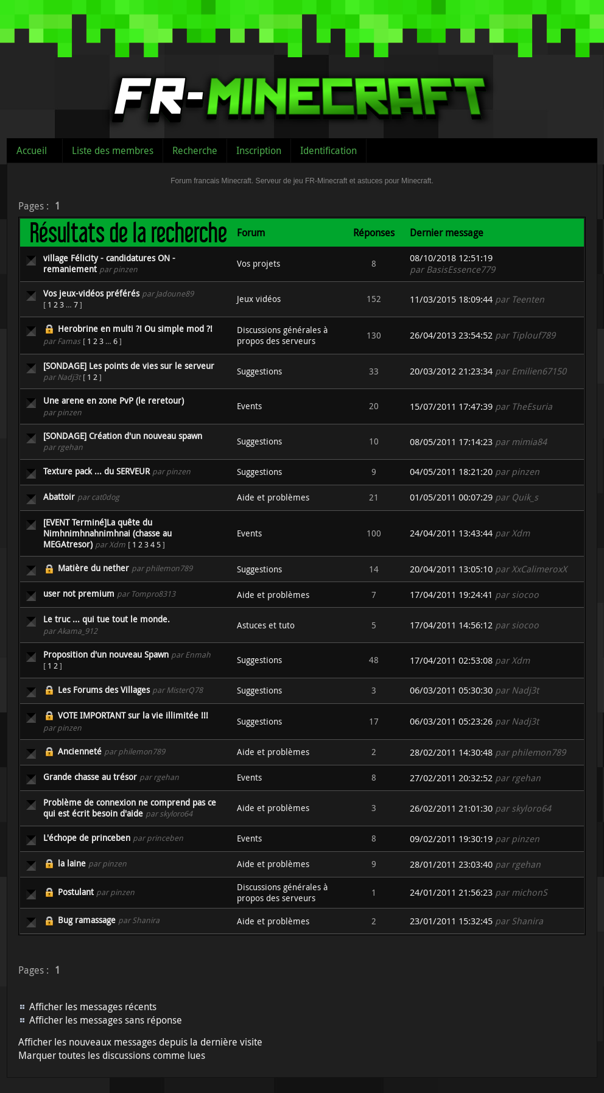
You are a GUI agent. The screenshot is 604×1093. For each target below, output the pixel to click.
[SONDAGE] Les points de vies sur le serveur (128, 365)
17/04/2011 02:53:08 (451, 660)
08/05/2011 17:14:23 (451, 442)
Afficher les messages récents (92, 1006)
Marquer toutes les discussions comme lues (111, 1055)
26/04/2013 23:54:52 (451, 335)
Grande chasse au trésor (90, 776)
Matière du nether (93, 568)
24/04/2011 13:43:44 (451, 533)
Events (249, 406)
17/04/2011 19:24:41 (451, 594)
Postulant (76, 892)
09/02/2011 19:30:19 (451, 839)
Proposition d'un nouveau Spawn (106, 654)
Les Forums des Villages (104, 689)
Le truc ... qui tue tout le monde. (106, 619)
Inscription (258, 150)
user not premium (78, 593)
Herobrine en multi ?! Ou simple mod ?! (135, 328)
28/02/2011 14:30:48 (451, 752)
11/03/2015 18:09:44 (451, 299)
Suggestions (259, 371)
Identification (328, 150)
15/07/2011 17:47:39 (451, 406)
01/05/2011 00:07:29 (451, 497)
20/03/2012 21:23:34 (451, 371)
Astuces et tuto (266, 625)
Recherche (194, 150)
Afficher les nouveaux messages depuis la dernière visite (140, 1042)
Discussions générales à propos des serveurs (282, 335)
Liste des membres (112, 150)
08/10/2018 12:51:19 (451, 258)
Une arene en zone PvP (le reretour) (113, 400)
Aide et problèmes (273, 497)
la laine (72, 863)
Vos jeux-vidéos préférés (91, 293)
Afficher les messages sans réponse (105, 1020)
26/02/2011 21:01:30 (451, 808)
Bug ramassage (87, 920)
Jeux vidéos (259, 298)
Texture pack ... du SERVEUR (96, 471)
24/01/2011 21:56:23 (451, 892)
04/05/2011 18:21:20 (451, 471)
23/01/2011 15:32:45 (451, 921)
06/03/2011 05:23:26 (451, 721)
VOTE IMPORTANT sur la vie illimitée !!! (133, 715)
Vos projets (258, 263)
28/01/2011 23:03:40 (451, 864)
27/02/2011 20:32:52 (451, 778)
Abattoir (59, 496)
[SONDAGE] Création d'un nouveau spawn (122, 435)
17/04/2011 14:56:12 (451, 625)
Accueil (31, 150)
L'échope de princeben (86, 837)
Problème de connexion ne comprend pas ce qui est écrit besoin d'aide (129, 807)
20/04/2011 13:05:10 (451, 569)
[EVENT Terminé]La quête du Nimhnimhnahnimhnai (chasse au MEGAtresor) (107, 533)
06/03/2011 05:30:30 (451, 690)
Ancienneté (80, 751)
